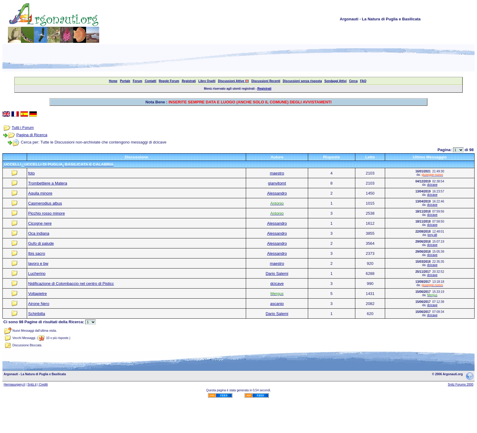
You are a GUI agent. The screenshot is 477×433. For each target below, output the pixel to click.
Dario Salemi (277, 273)
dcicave (432, 184)
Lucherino (37, 273)
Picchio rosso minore (46, 213)
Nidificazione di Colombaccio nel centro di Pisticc (71, 283)
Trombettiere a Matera (47, 183)
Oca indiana (38, 233)
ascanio (277, 303)
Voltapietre (37, 293)
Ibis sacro (36, 253)
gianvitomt (277, 183)
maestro (277, 173)
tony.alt (432, 235)
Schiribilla (36, 313)
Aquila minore (40, 193)
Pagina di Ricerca (31, 135)
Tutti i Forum (22, 127)
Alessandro (277, 193)
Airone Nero (38, 303)
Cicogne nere (40, 223)
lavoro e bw (38, 263)
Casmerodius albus (45, 203)
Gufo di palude (41, 243)
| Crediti (42, 384)
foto (31, 173)
